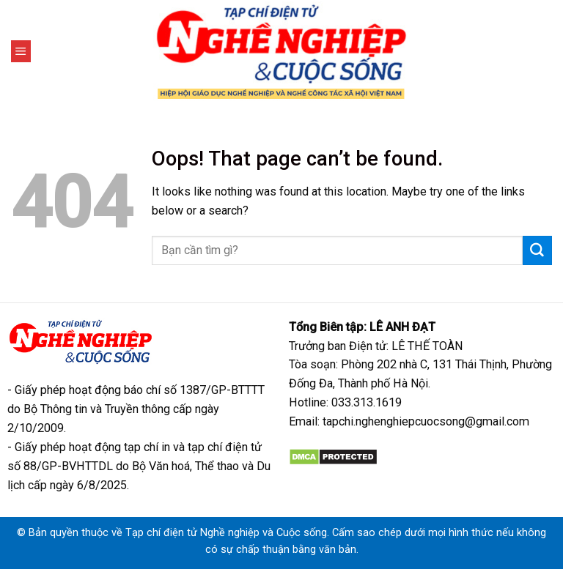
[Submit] (537, 250)
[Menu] (21, 51)
